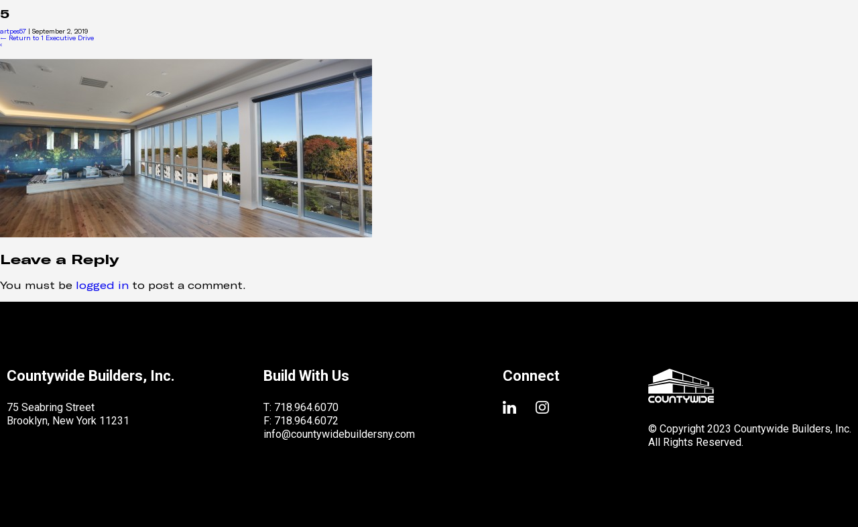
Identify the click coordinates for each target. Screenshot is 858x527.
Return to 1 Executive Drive (47, 38)
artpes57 (13, 31)
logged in (102, 284)
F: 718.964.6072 (301, 420)
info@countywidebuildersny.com (339, 434)
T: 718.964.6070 (301, 407)
